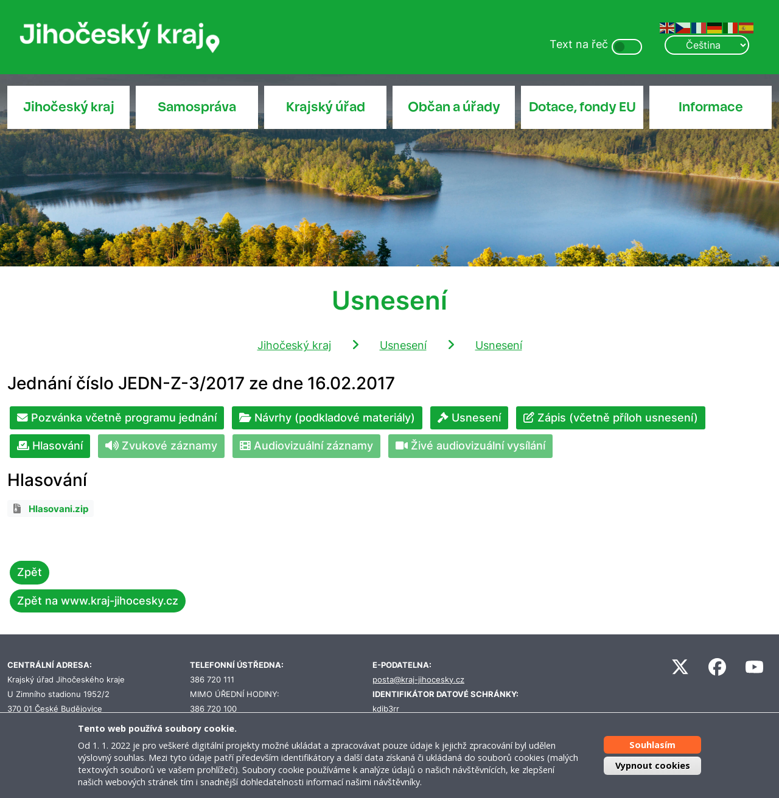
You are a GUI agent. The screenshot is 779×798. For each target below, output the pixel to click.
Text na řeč (579, 44)
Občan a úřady (454, 107)
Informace (711, 107)
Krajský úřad (325, 107)
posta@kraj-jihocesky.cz (418, 679)
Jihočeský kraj (68, 107)
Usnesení (403, 345)
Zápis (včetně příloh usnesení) (610, 417)
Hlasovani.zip (58, 509)
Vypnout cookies (652, 765)
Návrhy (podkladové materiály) (327, 417)
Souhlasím (652, 745)
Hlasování (50, 445)
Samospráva (197, 107)
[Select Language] (707, 45)
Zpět (29, 572)
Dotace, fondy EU (582, 107)
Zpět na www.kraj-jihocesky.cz (97, 600)
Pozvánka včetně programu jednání (117, 417)
